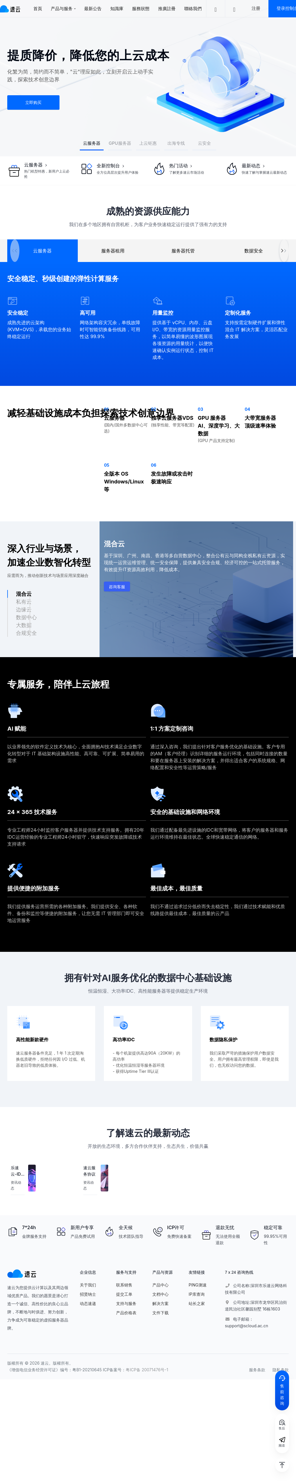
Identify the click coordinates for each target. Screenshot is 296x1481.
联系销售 (124, 1284)
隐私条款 (280, 1369)
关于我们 (88, 1284)
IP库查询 (197, 1294)
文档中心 (160, 1294)
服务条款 (257, 1369)
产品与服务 (62, 8)
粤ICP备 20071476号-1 (147, 1369)
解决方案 (160, 1303)
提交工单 (124, 1294)
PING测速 (198, 1284)
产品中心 (160, 1284)
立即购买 (33, 102)
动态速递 (88, 1303)
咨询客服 (117, 586)
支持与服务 (126, 1303)
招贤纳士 (88, 1294)
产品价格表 (126, 1312)
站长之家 (197, 1303)
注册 (256, 8)
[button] (284, 250)
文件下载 (160, 1312)
